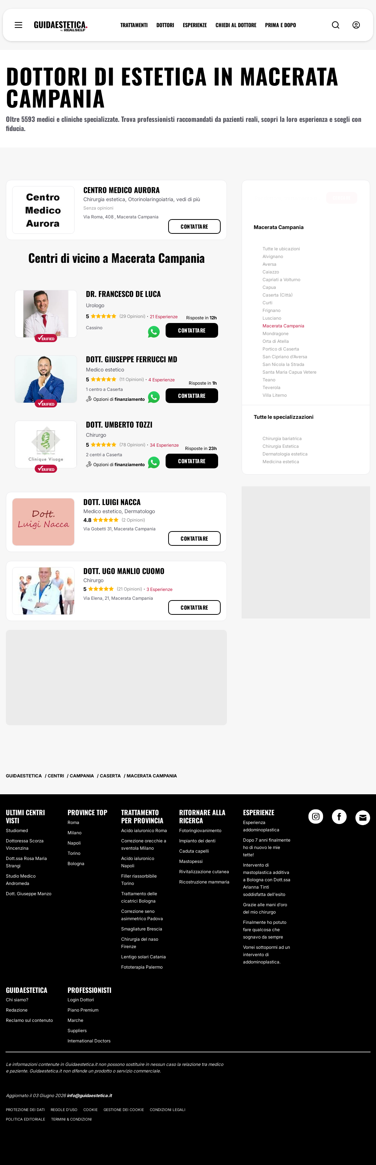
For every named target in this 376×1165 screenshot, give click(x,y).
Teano (269, 379)
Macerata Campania (283, 326)
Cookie (90, 1109)
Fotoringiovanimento (200, 830)
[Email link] (362, 817)
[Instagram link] (315, 818)
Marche (75, 1020)
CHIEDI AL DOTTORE (236, 25)
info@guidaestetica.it (89, 1095)
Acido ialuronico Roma (144, 830)
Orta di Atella (276, 341)
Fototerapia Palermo (142, 967)
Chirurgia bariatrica (282, 438)
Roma (73, 822)
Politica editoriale (25, 1119)
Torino (74, 853)
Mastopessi (191, 861)
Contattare (194, 226)
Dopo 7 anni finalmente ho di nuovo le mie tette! (266, 847)
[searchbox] (290, 197)
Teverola (272, 387)
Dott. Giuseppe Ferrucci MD (131, 358)
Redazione (17, 1010)
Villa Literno (275, 395)
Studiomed (17, 830)
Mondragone (276, 333)
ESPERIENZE (195, 25)
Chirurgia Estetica (281, 446)
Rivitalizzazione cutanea (204, 871)
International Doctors (89, 1041)
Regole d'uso (64, 1109)
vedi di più (188, 199)
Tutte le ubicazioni (281, 248)
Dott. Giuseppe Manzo (28, 893)
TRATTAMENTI (134, 25)
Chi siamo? (17, 999)
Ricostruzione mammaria (204, 882)
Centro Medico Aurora (121, 189)
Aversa (269, 264)
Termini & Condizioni (71, 1119)
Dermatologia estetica (285, 454)
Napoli (74, 843)
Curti (267, 302)
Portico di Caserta (281, 349)
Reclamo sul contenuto (29, 1020)
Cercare (342, 198)
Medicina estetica (281, 461)
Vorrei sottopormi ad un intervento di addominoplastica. (266, 954)
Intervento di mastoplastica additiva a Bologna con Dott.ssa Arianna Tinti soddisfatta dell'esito (266, 879)
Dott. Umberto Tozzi (119, 424)
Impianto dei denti (197, 840)
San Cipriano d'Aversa (285, 356)
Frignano (272, 310)
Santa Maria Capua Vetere (290, 372)
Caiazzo (271, 272)
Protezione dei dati (25, 1109)
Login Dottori (81, 999)
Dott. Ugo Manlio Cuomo (123, 570)
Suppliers (77, 1030)
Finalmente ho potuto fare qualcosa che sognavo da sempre (264, 929)
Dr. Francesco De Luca (123, 293)
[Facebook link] (339, 818)
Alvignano (273, 256)
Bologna (76, 863)
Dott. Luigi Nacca (112, 501)
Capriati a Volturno (281, 279)
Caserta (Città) (278, 295)
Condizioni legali (167, 1109)
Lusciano (272, 318)
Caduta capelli (194, 851)
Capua (269, 287)
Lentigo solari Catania (143, 956)
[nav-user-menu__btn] (356, 25)
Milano (75, 832)
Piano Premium (83, 1010)
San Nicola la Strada (283, 364)
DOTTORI (165, 25)
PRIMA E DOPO (280, 25)
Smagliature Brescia (141, 929)
